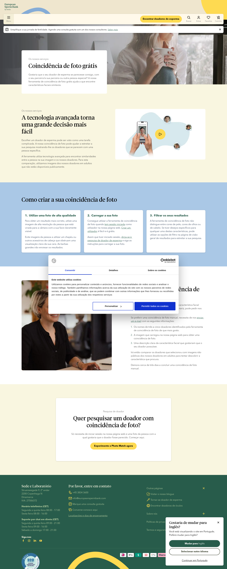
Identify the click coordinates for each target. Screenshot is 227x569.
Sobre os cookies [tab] (157, 270)
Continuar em (194, 560)
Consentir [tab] (70, 270)
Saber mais (113, 29)
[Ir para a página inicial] (11, 7)
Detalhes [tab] (113, 270)
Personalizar (113, 306)
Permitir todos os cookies (154, 306)
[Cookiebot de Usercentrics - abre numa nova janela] (162, 261)
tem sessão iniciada (115, 224)
